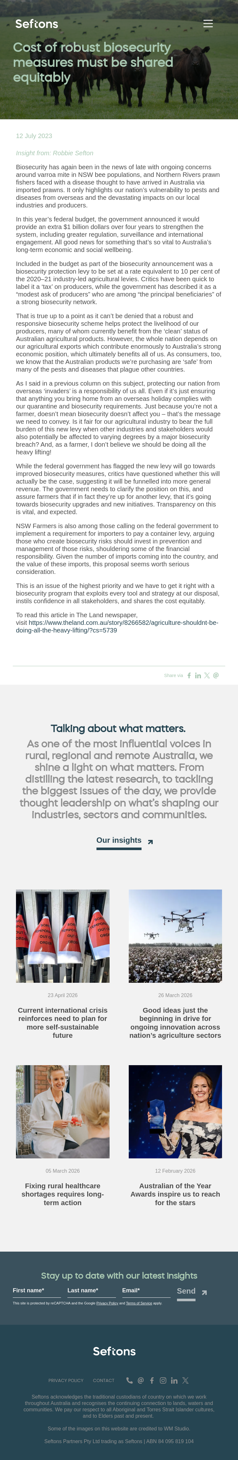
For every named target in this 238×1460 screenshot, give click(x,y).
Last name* (82, 1290)
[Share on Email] (216, 675)
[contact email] (141, 1380)
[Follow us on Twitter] (185, 1380)
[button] (66, 1380)
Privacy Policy (107, 1303)
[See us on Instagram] (163, 1380)
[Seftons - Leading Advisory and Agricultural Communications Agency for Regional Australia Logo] (114, 1351)
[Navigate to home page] (38, 23)
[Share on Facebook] (189, 675)
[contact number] (130, 1380)
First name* (28, 1290)
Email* (131, 1290)
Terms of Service (139, 1303)
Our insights (119, 840)
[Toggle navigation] (208, 23)
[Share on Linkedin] (198, 675)
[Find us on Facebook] (152, 1380)
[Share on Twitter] (207, 675)
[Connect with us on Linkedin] (174, 1380)
